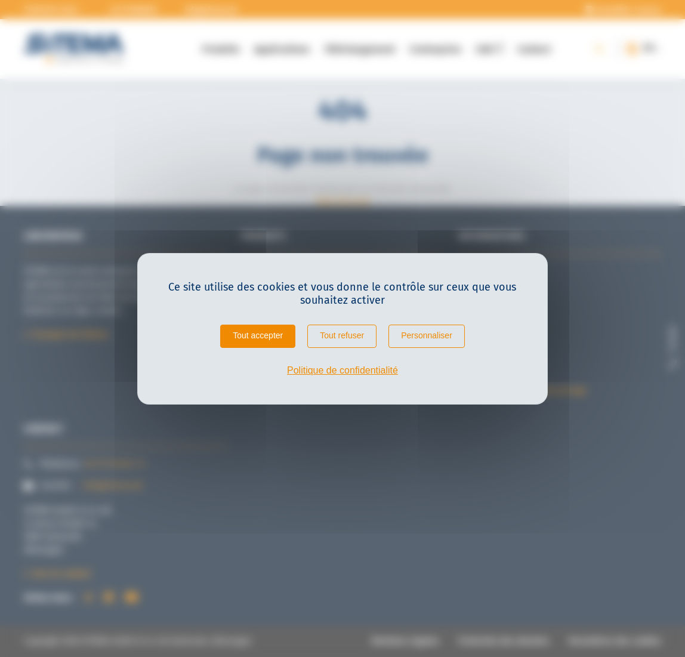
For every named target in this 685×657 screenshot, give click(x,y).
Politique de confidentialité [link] (342, 370)
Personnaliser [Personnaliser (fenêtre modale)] (426, 335)
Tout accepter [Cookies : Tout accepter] (258, 335)
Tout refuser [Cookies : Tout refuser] (342, 335)
